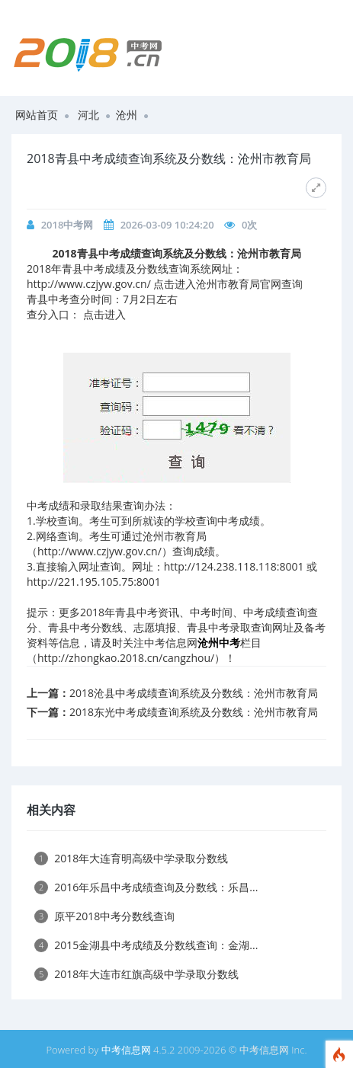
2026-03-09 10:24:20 (167, 225)
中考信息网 (126, 1050)
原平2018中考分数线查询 (104, 916)
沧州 (126, 114)
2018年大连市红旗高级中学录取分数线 (136, 974)
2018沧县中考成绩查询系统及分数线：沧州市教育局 (193, 693)
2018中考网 (67, 225)
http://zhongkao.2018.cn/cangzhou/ (125, 658)
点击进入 (104, 314)
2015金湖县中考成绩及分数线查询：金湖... (146, 945)
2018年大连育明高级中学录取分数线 (131, 858)
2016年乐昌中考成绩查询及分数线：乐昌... (146, 887)
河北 (88, 114)
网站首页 (36, 114)
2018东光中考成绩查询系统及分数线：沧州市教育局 (193, 712)
